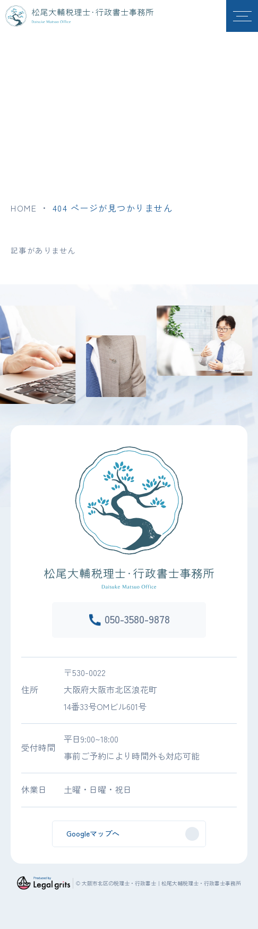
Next (255, 344)
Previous (3, 344)
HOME (24, 207)
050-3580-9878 (137, 619)
